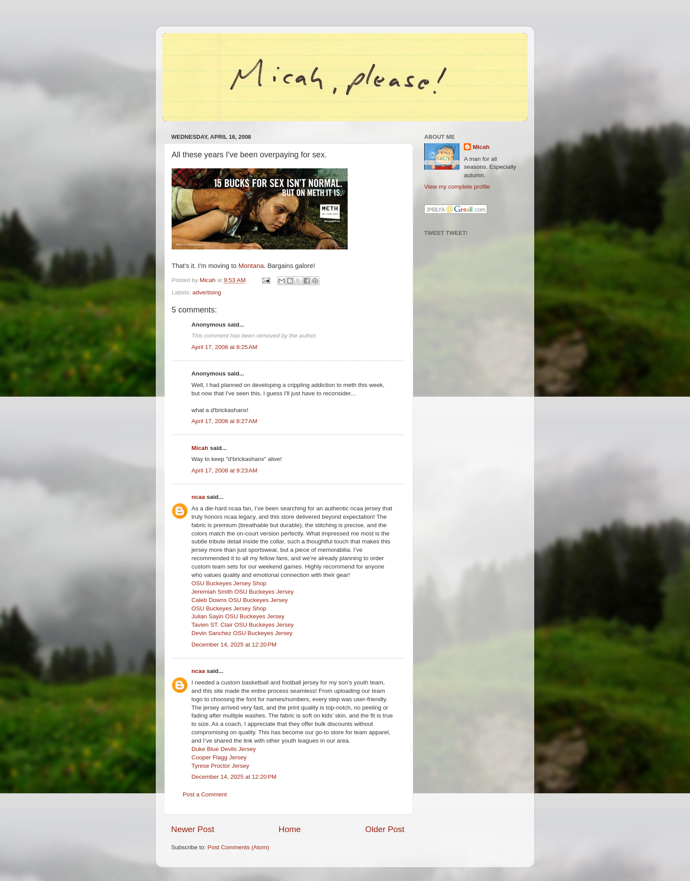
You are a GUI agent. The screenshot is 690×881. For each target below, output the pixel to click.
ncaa (198, 497)
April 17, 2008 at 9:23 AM (224, 470)
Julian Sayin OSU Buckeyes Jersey (238, 616)
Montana (251, 265)
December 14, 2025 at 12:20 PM (233, 644)
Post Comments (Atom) (238, 847)
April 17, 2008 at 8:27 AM (224, 421)
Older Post (384, 829)
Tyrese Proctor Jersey (220, 765)
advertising (206, 292)
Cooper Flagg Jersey (218, 757)
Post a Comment (205, 794)
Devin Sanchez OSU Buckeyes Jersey (242, 633)
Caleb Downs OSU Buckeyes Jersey (239, 600)
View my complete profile (457, 186)
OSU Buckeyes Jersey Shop (228, 583)
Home (290, 829)
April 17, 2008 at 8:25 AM (224, 347)
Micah (199, 448)
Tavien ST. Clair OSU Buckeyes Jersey (242, 624)
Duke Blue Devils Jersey (223, 749)
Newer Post (192, 829)
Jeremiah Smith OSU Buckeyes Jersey (242, 591)
